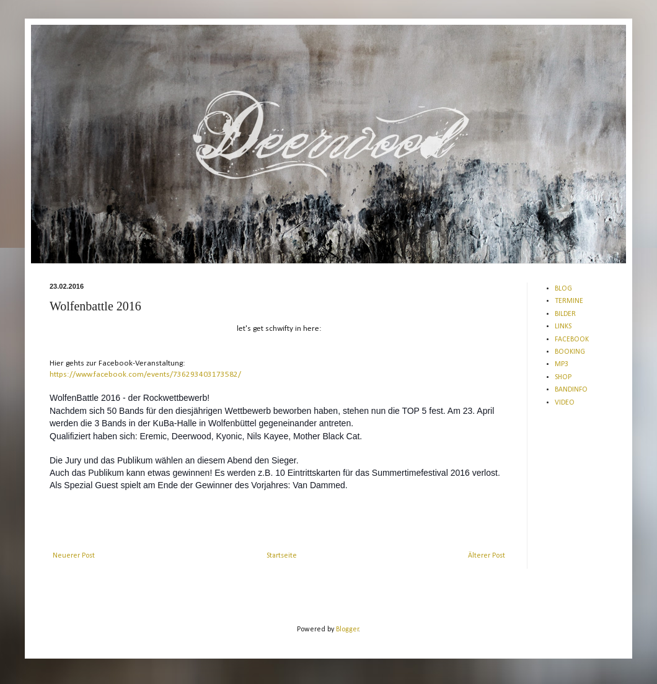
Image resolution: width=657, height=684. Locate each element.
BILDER (565, 314)
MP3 (561, 364)
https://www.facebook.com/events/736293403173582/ (145, 374)
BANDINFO (571, 389)
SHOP (563, 377)
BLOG (563, 288)
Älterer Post (486, 555)
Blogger (347, 629)
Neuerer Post (74, 555)
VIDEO (565, 402)
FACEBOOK (572, 339)
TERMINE (569, 301)
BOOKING (570, 352)
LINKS (563, 326)
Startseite (282, 555)
